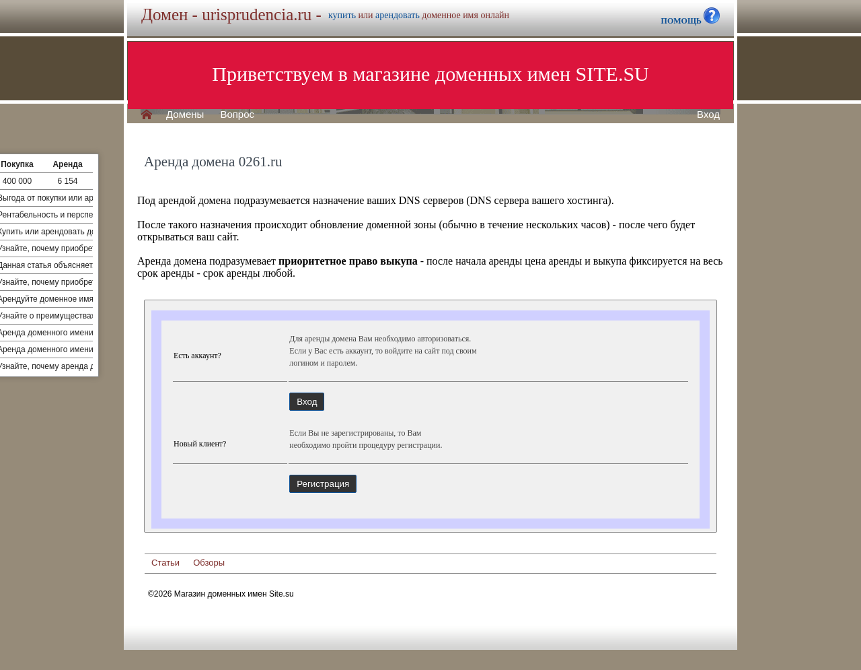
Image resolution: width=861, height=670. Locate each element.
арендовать (397, 15)
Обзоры (209, 563)
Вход (708, 114)
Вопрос (237, 114)
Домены (185, 114)
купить (342, 15)
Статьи (165, 563)
